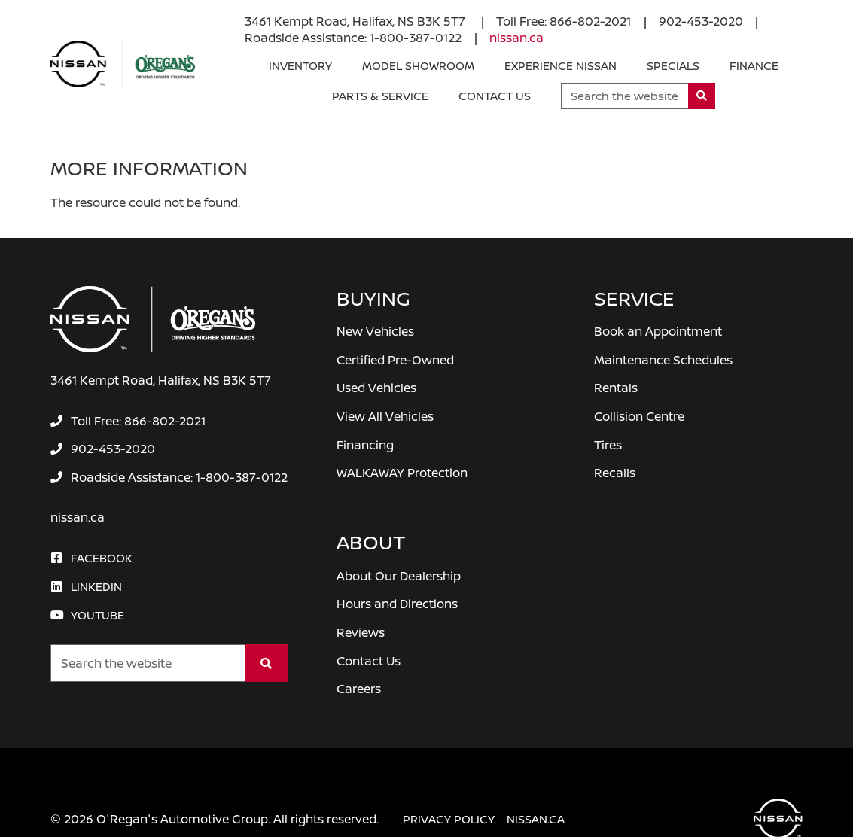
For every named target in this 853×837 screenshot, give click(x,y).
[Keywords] (624, 96)
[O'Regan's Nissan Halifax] (122, 64)
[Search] (702, 96)
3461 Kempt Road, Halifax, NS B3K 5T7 (356, 21)
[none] (563, 21)
